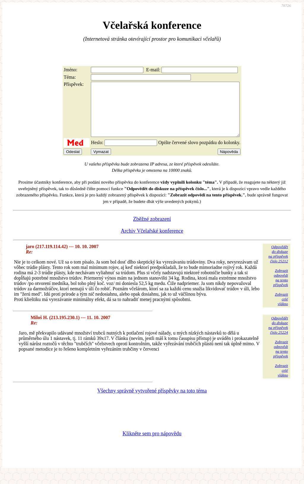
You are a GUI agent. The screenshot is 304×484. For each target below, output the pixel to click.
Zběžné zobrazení (152, 230)
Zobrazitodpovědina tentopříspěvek (280, 288)
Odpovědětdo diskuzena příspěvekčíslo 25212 (278, 264)
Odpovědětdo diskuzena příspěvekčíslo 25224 (278, 336)
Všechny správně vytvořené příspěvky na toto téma (152, 401)
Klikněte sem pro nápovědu (152, 444)
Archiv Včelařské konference (152, 242)
